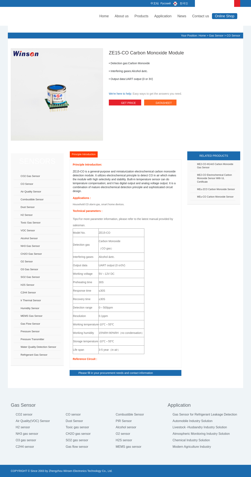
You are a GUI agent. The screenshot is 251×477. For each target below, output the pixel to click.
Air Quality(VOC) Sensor (33, 421)
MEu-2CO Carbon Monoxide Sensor (216, 189)
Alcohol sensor (29, 238)
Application (163, 16)
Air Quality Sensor (31, 191)
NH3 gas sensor (30, 245)
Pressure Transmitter (32, 339)
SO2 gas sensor (30, 277)
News (181, 16)
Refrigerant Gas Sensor (34, 354)
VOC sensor (28, 230)
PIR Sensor (124, 421)
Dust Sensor (74, 421)
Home (104, 16)
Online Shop (224, 16)
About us (122, 16)
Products (141, 16)
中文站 (154, 3)
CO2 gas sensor (30, 176)
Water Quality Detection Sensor (38, 346)
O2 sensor (27, 261)
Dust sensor (28, 207)
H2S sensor (27, 284)
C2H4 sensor (28, 292)
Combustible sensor (32, 199)
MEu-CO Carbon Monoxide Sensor (215, 196)
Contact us (200, 16)
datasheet (160, 103)
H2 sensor (27, 214)
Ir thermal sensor (31, 300)
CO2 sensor (24, 414)
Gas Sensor (216, 35)
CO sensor (233, 35)
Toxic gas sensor (31, 222)
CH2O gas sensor (31, 253)
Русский (165, 3)
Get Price (125, 103)
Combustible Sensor (130, 414)
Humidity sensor (30, 308)
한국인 (179, 3)
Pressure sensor (30, 331)
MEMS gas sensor (31, 315)
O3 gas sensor (29, 269)
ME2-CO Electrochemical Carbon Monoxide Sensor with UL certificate (214, 178)
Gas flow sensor (30, 323)
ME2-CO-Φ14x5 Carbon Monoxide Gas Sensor (215, 166)
